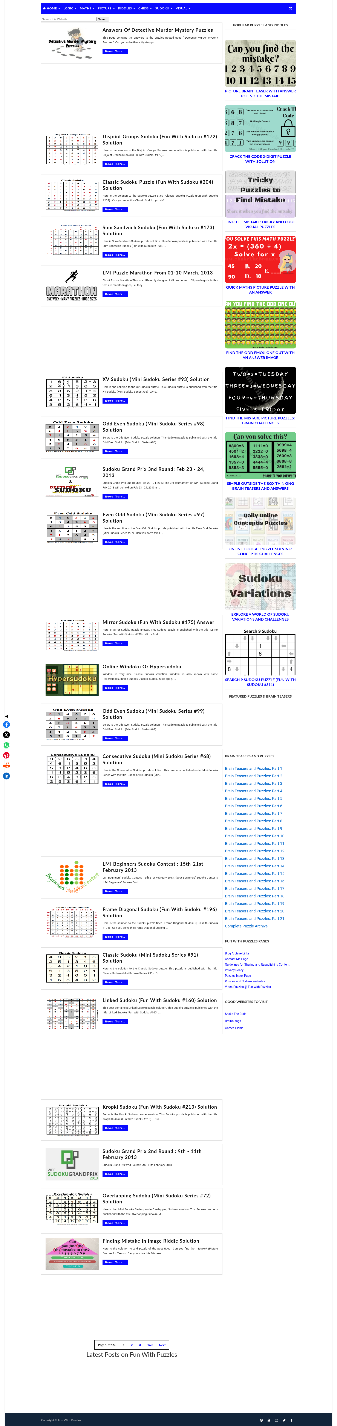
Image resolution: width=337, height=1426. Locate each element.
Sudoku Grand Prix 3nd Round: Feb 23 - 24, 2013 (149, 469)
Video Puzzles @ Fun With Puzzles (244, 987)
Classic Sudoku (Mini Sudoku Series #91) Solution (149, 954)
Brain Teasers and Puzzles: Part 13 (251, 858)
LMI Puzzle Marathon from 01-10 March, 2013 (146, 273)
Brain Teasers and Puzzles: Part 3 (250, 783)
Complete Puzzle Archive (242, 926)
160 (147, 1343)
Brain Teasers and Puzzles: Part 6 (250, 806)
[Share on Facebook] (5, 690)
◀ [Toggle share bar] (5, 682)
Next (159, 1343)
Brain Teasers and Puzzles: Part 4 (250, 791)
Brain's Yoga (229, 1021)
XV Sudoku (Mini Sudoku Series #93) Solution (145, 379)
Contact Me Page (232, 959)
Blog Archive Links (233, 953)
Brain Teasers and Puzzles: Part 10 (251, 836)
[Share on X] (5, 701)
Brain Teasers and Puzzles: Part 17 (251, 888)
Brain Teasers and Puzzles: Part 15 (251, 873)
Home (56, 8)
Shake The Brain (232, 1014)
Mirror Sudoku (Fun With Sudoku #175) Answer (147, 621)
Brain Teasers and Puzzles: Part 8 (250, 821)
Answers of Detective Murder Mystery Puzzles (146, 30)
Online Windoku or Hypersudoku (130, 665)
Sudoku (166, 8)
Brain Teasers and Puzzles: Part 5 (250, 798)
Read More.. (104, 51)
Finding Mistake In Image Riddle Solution (139, 1239)
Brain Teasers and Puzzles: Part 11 (251, 843)
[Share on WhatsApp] (5, 711)
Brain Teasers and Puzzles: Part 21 (251, 918)
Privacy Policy (230, 970)
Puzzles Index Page (234, 975)
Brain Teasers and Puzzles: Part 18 (251, 896)
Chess (147, 8)
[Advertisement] (129, 97)
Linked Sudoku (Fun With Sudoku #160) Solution (148, 998)
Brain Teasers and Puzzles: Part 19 (251, 903)
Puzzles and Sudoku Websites (241, 981)
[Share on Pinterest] (5, 721)
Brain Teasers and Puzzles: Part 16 (251, 881)
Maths (89, 8)
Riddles (129, 8)
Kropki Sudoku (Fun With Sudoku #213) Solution (148, 1105)
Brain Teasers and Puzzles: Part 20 (251, 911)
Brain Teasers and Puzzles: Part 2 (250, 776)
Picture (109, 8)
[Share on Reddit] (5, 732)
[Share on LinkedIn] (5, 742)
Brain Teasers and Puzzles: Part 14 (251, 866)
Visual (185, 8)
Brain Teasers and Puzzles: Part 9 (250, 828)
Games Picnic (230, 1028)
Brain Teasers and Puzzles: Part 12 (251, 851)
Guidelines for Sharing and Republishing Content (253, 964)
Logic (72, 8)
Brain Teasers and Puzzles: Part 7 (250, 813)
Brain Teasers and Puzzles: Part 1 (250, 768)
